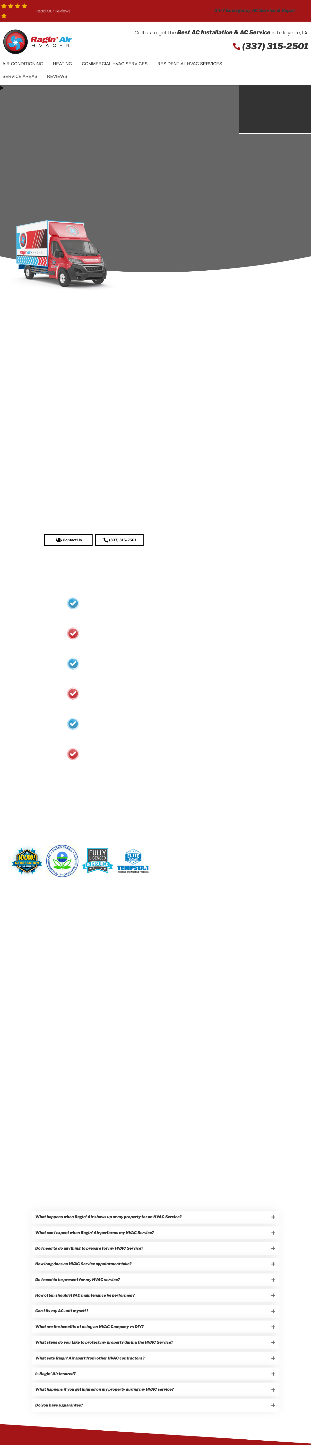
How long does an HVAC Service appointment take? (84, 1270)
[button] (68, 541)
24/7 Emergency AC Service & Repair (255, 10)
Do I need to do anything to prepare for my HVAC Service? (90, 1253)
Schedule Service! (278, 71)
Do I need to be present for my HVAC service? (78, 1288)
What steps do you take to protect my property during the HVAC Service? (105, 1356)
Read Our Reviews (52, 11)
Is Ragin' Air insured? (56, 1390)
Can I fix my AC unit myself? (63, 1322)
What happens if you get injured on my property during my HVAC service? (105, 1408)
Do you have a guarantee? (60, 1425)
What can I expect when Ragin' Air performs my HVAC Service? (95, 1236)
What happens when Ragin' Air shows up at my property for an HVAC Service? (109, 1219)
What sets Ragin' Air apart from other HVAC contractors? (91, 1373)
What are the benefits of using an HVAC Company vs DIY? (90, 1339)
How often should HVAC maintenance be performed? (86, 1305)
